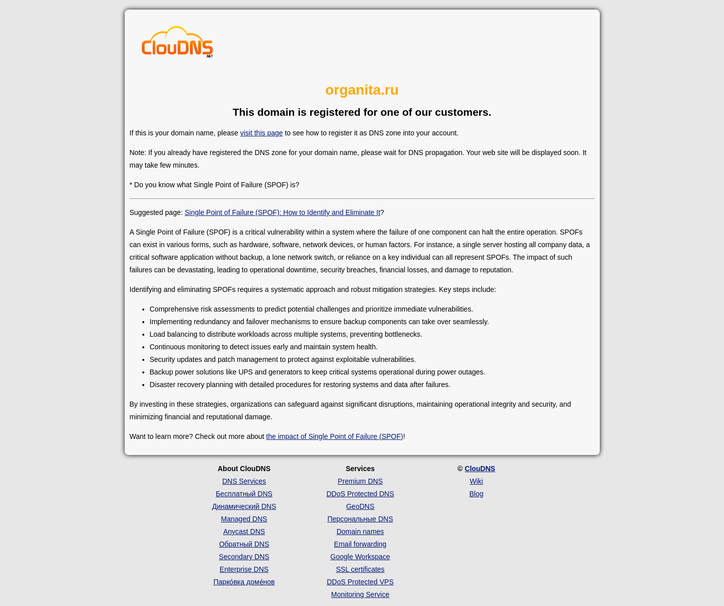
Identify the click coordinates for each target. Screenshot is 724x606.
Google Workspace (360, 557)
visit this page (261, 133)
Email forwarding (360, 544)
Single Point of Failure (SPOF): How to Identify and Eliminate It (282, 212)
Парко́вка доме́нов (244, 582)
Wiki (476, 481)
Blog (476, 494)
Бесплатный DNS (244, 494)
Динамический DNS (244, 506)
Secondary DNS (244, 557)
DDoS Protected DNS (360, 494)
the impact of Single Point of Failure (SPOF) (334, 436)
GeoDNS (360, 506)
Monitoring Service (360, 594)
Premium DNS (360, 481)
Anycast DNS (244, 531)
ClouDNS (480, 469)
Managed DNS (244, 519)
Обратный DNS (244, 544)
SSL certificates (360, 569)
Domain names (360, 531)
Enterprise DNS (244, 569)
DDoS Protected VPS (360, 582)
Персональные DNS (360, 519)
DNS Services (244, 481)
